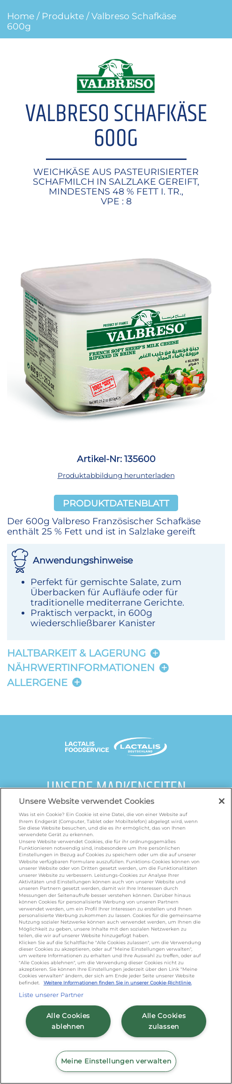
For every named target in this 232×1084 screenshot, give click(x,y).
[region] (116, 936)
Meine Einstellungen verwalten (116, 1061)
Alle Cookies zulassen (164, 1021)
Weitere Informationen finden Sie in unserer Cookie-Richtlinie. (118, 982)
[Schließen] (221, 801)
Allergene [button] (37, 682)
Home (20, 16)
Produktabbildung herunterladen (116, 475)
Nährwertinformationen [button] (81, 667)
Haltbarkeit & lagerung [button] (76, 653)
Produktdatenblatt (116, 502)
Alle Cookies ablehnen (68, 1021)
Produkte (63, 16)
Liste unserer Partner (51, 994)
